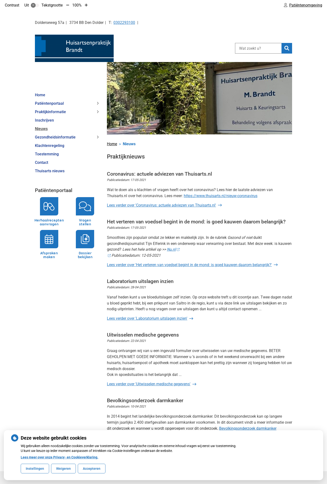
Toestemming (47, 154)
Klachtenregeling (49, 145)
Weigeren (63, 468)
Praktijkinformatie (50, 112)
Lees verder (161, 205)
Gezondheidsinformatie (55, 137)
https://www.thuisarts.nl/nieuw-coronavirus (220, 196)
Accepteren (91, 468)
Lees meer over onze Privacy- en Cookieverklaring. (59, 457)
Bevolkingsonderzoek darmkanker (247, 428)
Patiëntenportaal (49, 103)
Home (40, 95)
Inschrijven (44, 120)
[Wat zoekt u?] (258, 48)
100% (77, 5)
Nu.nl (173, 249)
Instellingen (35, 468)
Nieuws (41, 128)
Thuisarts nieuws (50, 171)
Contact (41, 162)
